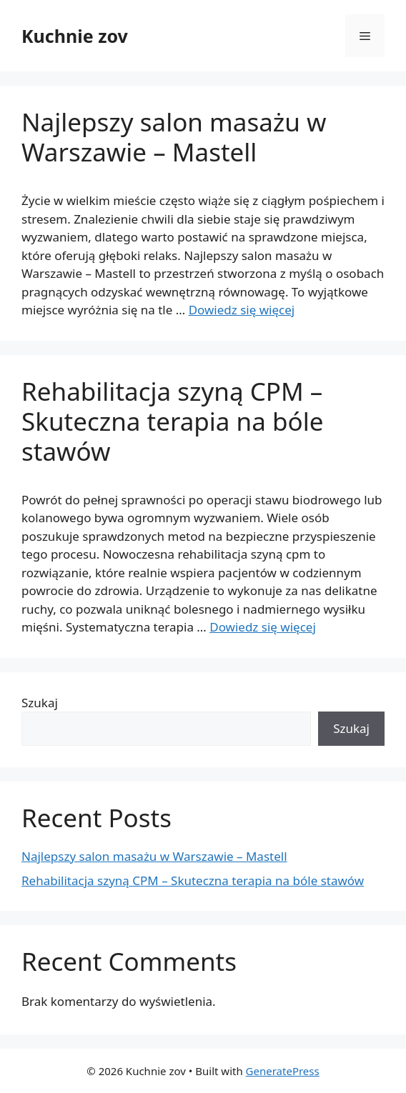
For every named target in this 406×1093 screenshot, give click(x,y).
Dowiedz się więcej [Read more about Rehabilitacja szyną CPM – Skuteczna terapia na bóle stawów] (262, 627)
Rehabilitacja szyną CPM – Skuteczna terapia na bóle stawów (172, 421)
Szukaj (39, 702)
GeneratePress (283, 1071)
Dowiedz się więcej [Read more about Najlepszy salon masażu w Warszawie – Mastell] (242, 309)
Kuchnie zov (74, 36)
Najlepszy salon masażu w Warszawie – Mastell (174, 137)
